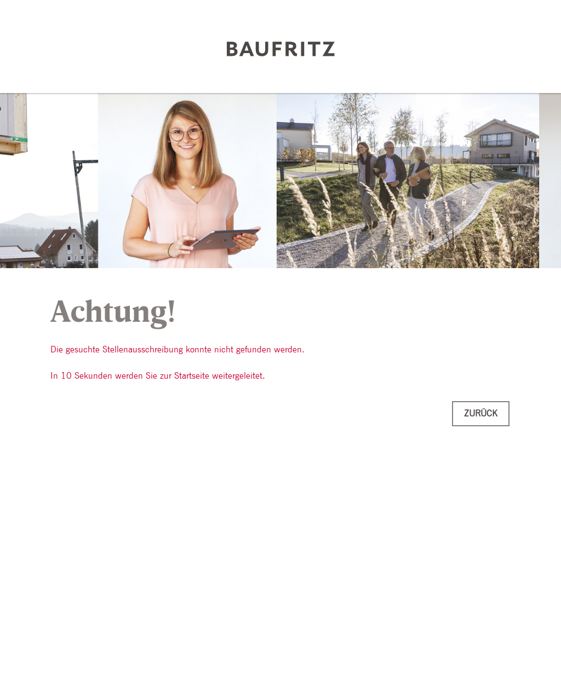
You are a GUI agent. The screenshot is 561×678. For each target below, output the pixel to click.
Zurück (480, 413)
